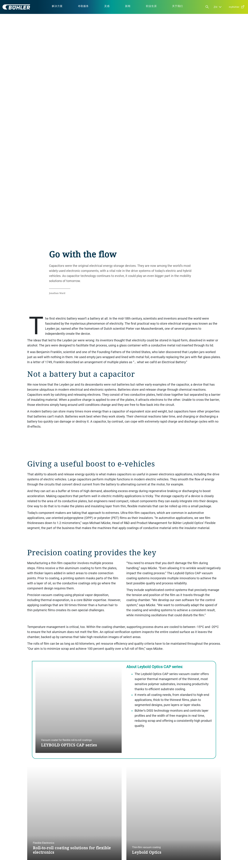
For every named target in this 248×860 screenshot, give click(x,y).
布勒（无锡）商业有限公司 (123, 855)
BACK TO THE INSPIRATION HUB (50, 723)
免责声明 (92, 853)
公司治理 (81, 826)
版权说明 (103, 853)
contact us (138, 792)
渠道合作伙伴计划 (185, 831)
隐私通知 (80, 853)
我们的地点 (131, 826)
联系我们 (180, 826)
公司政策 (81, 831)
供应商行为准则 (84, 842)
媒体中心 (130, 831)
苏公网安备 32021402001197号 (94, 855)
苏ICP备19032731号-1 (135, 853)
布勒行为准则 (83, 837)
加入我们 (130, 837)
